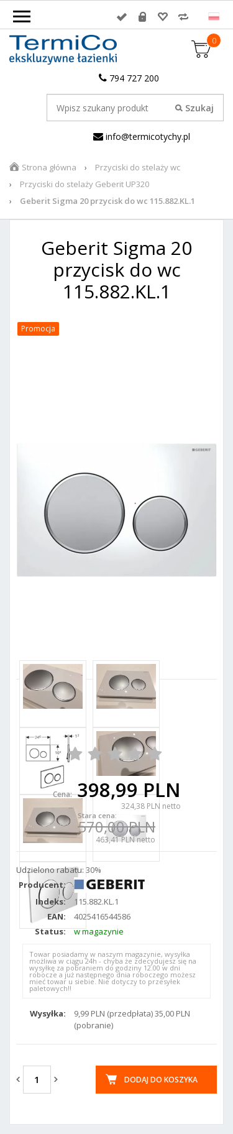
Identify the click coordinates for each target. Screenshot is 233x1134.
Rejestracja (142, 17)
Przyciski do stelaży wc (137, 167)
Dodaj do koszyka (161, 1079)
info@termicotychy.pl (141, 136)
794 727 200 (129, 78)
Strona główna (49, 167)
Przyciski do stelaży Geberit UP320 (84, 184)
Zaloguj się (122, 17)
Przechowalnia (163, 17)
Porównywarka (183, 17)
